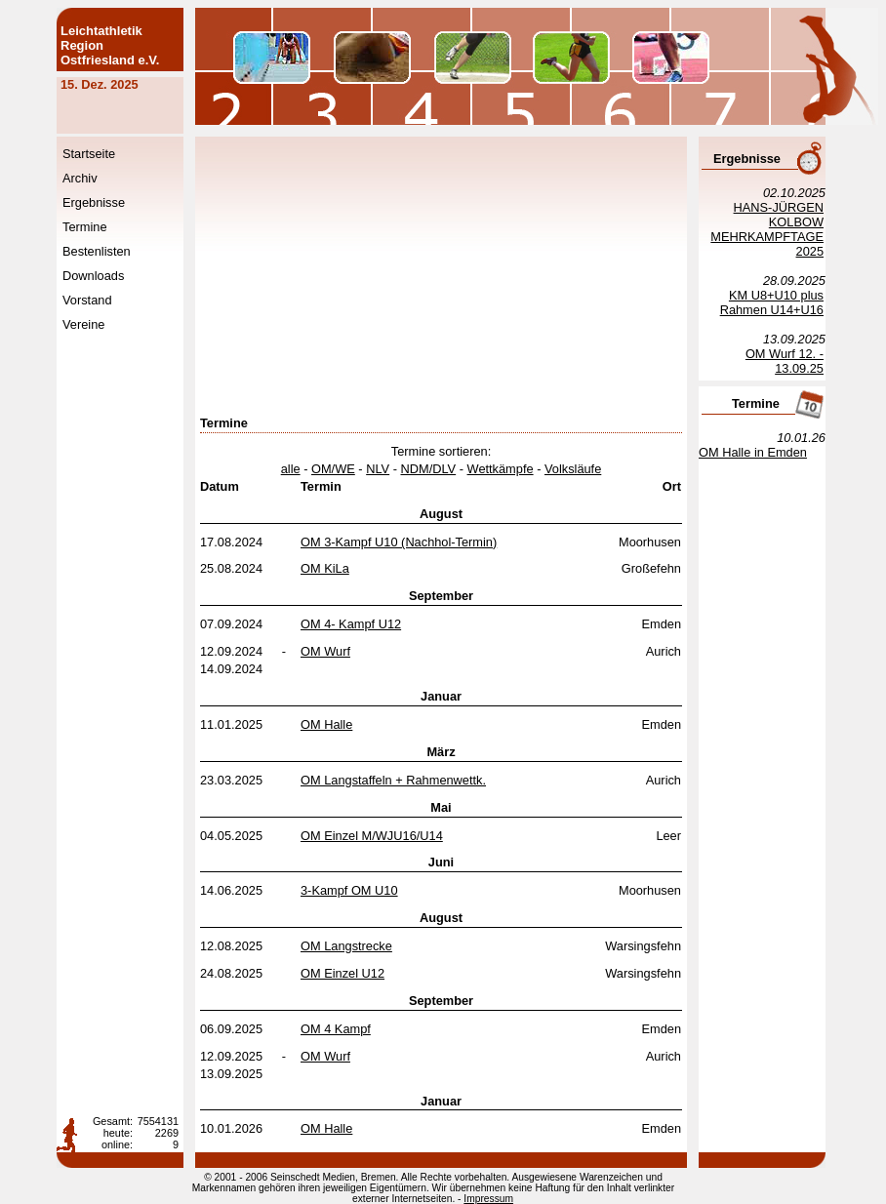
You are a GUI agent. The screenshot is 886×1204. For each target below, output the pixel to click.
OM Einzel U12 (342, 973)
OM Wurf (325, 651)
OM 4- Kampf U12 (351, 624)
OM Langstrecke (346, 946)
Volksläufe (572, 469)
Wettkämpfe (500, 469)
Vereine (83, 324)
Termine (84, 227)
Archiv (80, 178)
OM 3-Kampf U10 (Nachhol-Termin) (399, 542)
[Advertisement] (528, 278)
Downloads (93, 275)
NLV (377, 469)
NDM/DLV (429, 469)
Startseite (88, 153)
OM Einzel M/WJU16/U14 (372, 835)
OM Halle (326, 724)
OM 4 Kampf (336, 1029)
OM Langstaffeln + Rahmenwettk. (393, 780)
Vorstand (87, 300)
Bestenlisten (96, 251)
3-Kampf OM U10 (349, 890)
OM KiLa (325, 568)
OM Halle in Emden (753, 452)
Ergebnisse (93, 202)
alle (291, 469)
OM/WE (333, 469)
